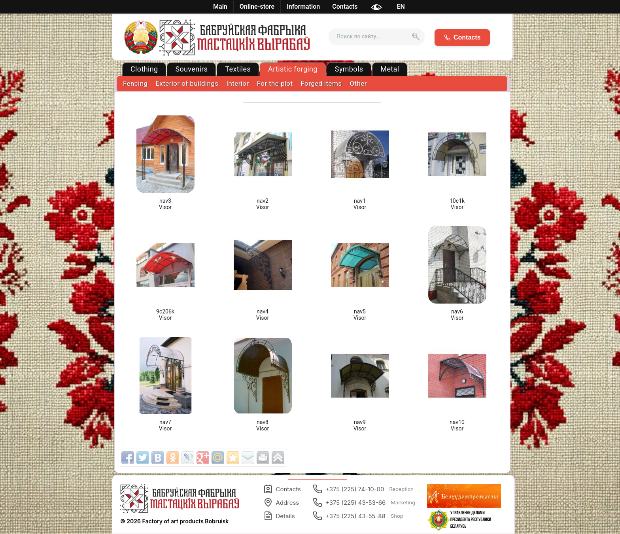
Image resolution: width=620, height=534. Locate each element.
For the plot (275, 83)
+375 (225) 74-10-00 (363, 489)
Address (281, 502)
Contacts (282, 489)
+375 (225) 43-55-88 (358, 516)
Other (358, 83)
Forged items (321, 83)
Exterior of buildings (186, 83)
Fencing (135, 83)
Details (279, 516)
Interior (237, 83)
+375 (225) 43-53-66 (364, 502)
